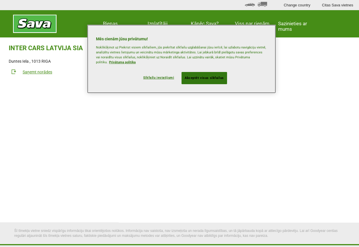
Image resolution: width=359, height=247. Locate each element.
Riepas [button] (110, 23)
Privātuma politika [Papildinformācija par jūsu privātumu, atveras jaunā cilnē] (122, 62)
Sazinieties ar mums (292, 26)
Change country (297, 5)
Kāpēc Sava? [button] (205, 23)
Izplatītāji (158, 23)
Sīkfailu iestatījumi (158, 77)
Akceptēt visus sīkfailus (204, 78)
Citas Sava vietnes (337, 5)
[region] (181, 59)
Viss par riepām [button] (252, 23)
